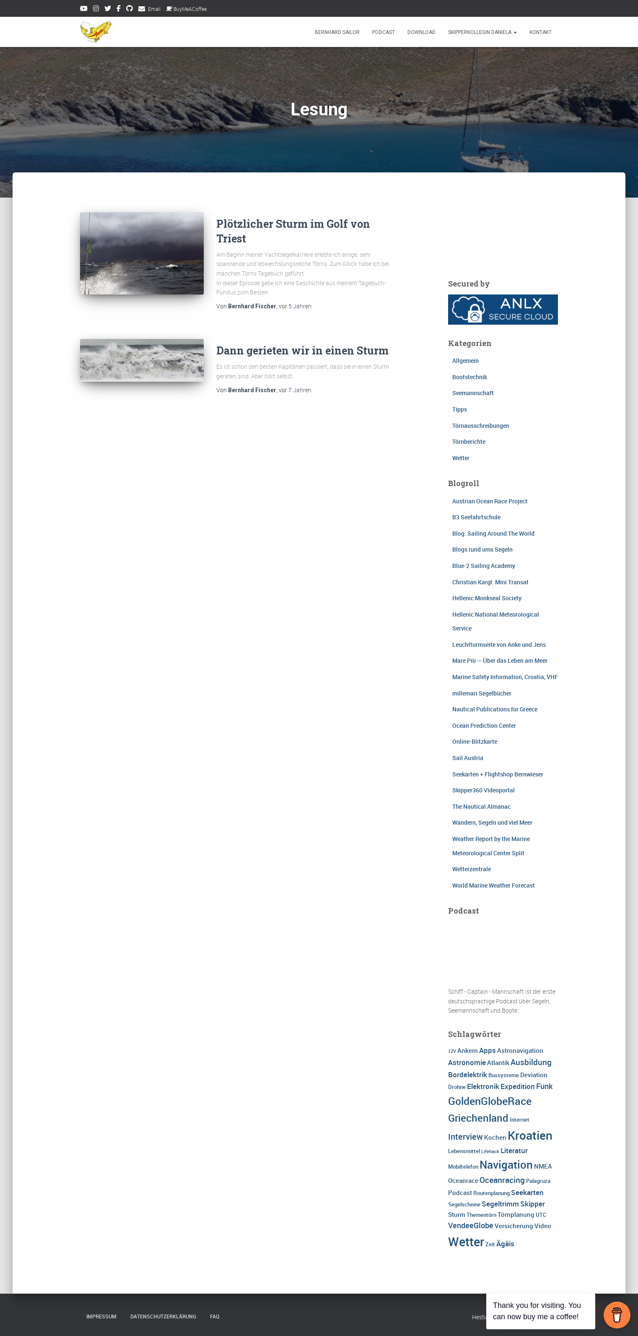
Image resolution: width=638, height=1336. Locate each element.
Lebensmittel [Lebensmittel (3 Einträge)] (464, 1151)
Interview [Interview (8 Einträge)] (465, 1136)
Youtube (84, 9)
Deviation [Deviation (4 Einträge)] (533, 1074)
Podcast (383, 32)
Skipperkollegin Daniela (482, 32)
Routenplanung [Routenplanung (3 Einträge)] (491, 1193)
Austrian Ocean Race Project (489, 501)
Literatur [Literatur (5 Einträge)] (514, 1150)
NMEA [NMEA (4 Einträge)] (543, 1166)
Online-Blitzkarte (474, 741)
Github (129, 9)
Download (421, 32)
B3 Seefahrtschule (476, 517)
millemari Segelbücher (481, 693)
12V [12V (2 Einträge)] (452, 1051)
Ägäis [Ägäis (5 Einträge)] (505, 1243)
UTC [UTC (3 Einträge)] (541, 1215)
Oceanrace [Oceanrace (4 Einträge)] (463, 1180)
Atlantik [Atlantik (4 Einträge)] (498, 1062)
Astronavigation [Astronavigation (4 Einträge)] (520, 1050)
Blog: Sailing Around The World (493, 533)
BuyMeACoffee (186, 8)
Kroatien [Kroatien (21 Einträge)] (530, 1135)
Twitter (107, 9)
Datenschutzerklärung (163, 1316)
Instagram (96, 9)
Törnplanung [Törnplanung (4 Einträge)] (516, 1214)
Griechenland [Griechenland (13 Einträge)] (478, 1118)
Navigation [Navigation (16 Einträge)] (506, 1164)
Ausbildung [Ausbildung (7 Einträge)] (531, 1062)
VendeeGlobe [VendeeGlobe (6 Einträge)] (470, 1225)
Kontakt (540, 32)
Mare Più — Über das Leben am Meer (499, 660)
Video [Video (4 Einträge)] (542, 1225)
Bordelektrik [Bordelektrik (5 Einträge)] (467, 1074)
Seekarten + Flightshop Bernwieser (497, 774)
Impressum (101, 1316)
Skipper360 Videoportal (483, 790)
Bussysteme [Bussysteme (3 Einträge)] (503, 1075)
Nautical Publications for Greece (494, 709)
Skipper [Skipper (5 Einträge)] (532, 1203)
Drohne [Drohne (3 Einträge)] (457, 1087)
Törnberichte (468, 441)
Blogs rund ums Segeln (482, 549)
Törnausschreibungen (480, 426)
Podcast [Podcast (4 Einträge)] (460, 1192)
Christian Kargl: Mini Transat (490, 582)
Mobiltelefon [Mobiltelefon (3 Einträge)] (463, 1166)
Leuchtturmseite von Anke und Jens (499, 644)
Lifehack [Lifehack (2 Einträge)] (490, 1151)
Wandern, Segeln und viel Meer (492, 822)
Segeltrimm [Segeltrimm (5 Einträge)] (500, 1203)
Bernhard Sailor (337, 32)
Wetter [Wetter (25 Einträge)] (466, 1241)
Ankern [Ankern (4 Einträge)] (467, 1050)
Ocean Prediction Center (484, 725)
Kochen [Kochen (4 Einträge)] (495, 1137)
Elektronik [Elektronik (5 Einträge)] (483, 1086)
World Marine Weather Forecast (493, 885)
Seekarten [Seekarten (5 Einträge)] (527, 1192)
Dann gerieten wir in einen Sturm (302, 350)
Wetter (460, 458)
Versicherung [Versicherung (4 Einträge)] (514, 1225)
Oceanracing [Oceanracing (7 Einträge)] (502, 1180)
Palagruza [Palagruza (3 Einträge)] (538, 1181)
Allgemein (465, 361)
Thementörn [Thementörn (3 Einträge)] (481, 1215)
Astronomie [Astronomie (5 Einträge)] (467, 1062)
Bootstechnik (469, 377)
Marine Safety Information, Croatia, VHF (505, 677)
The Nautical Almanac (481, 806)
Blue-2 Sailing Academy (483, 566)
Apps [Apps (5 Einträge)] (487, 1050)
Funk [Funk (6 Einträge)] (544, 1086)
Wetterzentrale (471, 869)
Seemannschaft (473, 393)
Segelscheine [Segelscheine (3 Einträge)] (464, 1204)
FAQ (214, 1316)
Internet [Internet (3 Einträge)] (519, 1119)
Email (154, 8)
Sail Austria (467, 758)
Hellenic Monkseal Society (486, 598)
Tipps (459, 409)
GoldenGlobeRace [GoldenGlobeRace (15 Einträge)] (490, 1101)
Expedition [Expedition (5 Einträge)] (518, 1086)
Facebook (119, 9)
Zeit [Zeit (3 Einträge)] (490, 1244)
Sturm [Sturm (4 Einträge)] (456, 1214)
